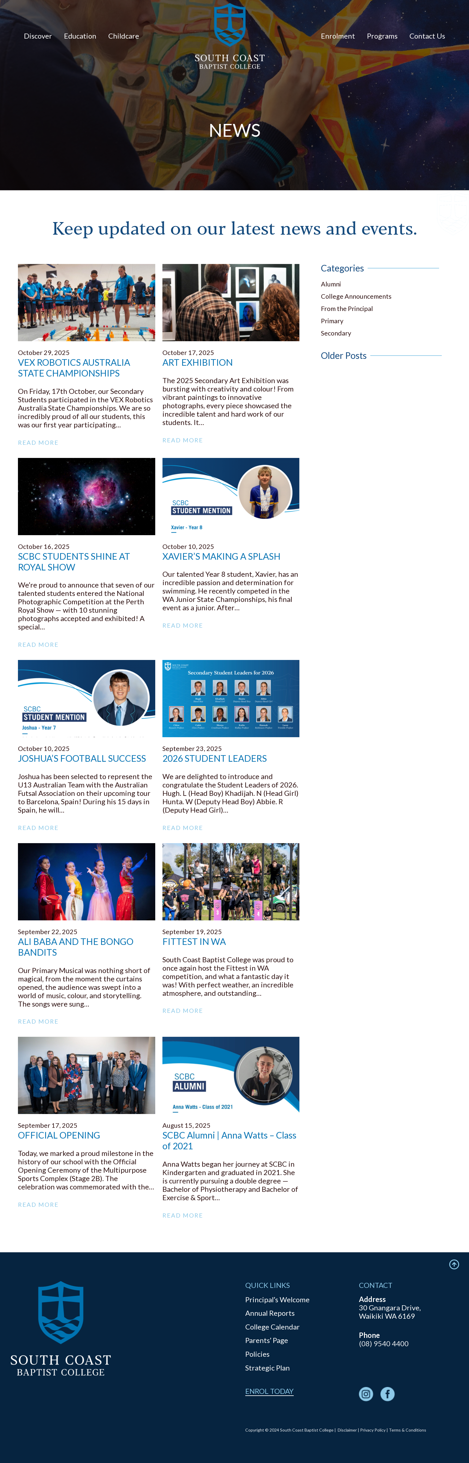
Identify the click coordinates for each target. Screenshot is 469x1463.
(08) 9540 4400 (384, 1343)
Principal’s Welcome (277, 1299)
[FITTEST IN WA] (231, 847)
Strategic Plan (267, 1367)
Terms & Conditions (407, 1429)
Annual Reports (270, 1313)
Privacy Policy (373, 1429)
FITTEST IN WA (194, 941)
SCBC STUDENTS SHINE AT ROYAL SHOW (74, 561)
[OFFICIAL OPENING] (86, 1040)
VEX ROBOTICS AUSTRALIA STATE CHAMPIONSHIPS (74, 367)
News (234, 171)
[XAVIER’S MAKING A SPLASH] (231, 462)
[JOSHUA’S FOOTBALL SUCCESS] (86, 664)
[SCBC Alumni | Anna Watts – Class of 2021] (231, 1040)
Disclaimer (347, 1429)
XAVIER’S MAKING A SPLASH (221, 556)
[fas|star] (366, 1395)
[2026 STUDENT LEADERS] (231, 664)
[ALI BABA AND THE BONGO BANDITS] (86, 847)
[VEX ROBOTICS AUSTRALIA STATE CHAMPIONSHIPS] (86, 268)
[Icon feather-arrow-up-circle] (454, 1264)
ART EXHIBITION (197, 362)
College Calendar (272, 1326)
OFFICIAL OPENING (59, 1135)
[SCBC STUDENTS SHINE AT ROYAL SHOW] (86, 462)
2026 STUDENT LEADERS (214, 758)
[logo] (230, 36)
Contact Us (90, 171)
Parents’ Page (266, 1340)
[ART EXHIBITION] (231, 268)
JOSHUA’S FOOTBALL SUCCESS (82, 758)
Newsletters (378, 171)
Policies (257, 1354)
